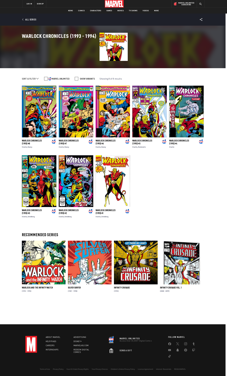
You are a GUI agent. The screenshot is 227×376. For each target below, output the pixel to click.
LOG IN (29, 4)
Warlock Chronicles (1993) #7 (69, 165)
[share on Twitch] (193, 350)
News (70, 10)
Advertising (80, 337)
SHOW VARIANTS (87, 101)
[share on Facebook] (169, 344)
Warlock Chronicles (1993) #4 (179, 165)
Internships (52, 349)
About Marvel (53, 337)
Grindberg (31, 239)
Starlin (24, 170)
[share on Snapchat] (177, 350)
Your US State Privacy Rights (77, 369)
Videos (146, 10)
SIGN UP (40, 4)
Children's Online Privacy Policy (123, 369)
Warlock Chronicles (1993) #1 (105, 234)
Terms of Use (45, 369)
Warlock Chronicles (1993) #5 (142, 165)
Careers (50, 345)
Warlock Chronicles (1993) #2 (69, 234)
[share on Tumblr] (193, 344)
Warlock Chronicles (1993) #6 (105, 165)
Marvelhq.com (81, 345)
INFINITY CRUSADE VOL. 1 (171, 310)
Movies (120, 10)
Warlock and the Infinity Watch (37, 310)
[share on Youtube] (169, 350)
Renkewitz (142, 170)
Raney (30, 170)
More (156, 10)
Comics (81, 10)
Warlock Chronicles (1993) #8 (32, 165)
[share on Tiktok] (169, 356)
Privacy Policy (58, 369)
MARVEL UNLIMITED (60, 101)
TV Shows (133, 10)
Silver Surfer (74, 310)
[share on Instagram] (185, 344)
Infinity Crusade (122, 310)
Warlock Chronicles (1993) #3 (32, 234)
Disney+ (78, 341)
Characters (95, 10)
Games (109, 10)
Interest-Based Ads (163, 369)
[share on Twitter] (177, 344)
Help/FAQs (51, 341)
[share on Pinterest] (185, 350)
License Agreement (145, 369)
